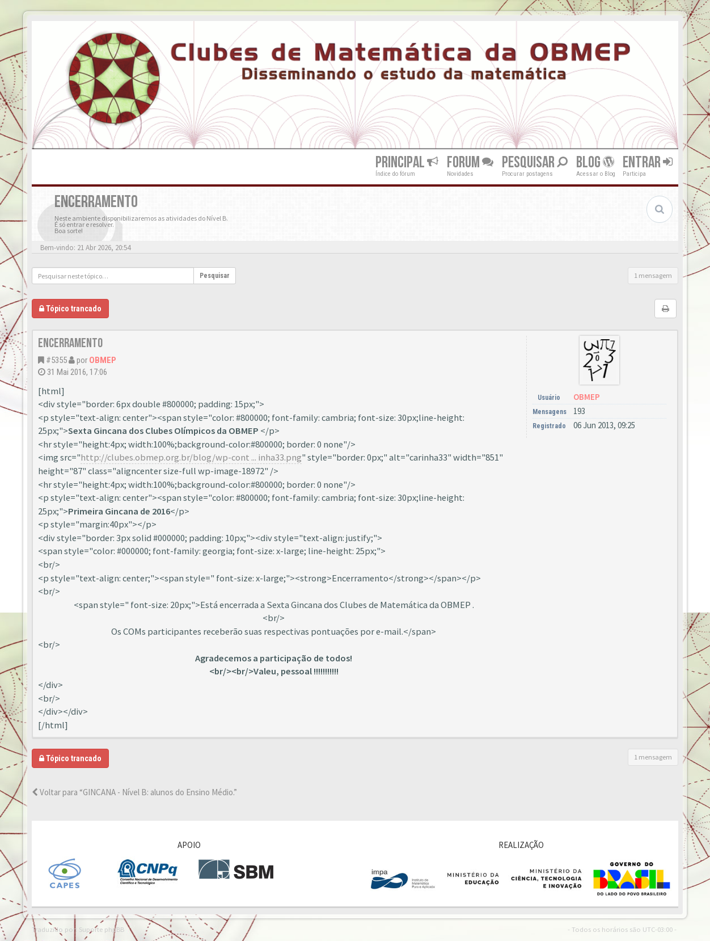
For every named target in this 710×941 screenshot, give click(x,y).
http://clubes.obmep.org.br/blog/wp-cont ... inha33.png (191, 457)
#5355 (56, 360)
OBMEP (102, 360)
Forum (470, 162)
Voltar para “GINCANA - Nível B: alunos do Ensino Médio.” (134, 792)
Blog (595, 162)
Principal (406, 162)
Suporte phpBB (101, 929)
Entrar (648, 162)
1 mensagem (653, 275)
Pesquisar (535, 162)
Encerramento (70, 343)
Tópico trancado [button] (70, 308)
